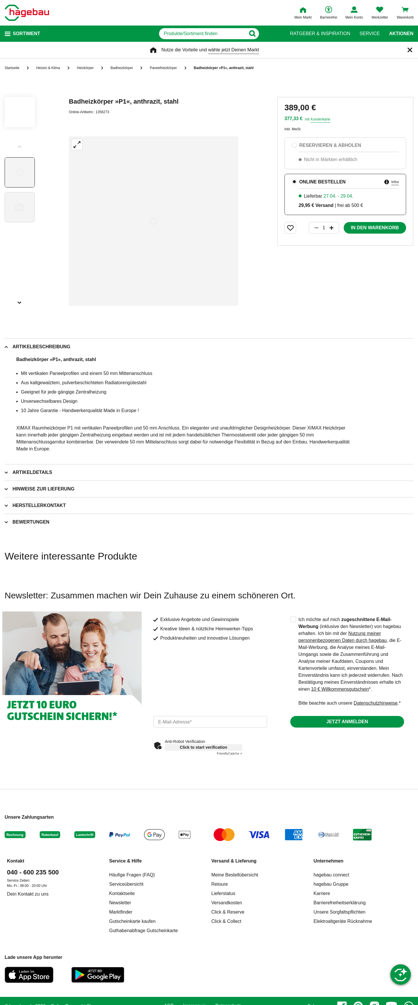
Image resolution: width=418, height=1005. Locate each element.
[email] (210, 721)
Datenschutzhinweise (375, 703)
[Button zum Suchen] (269, 33)
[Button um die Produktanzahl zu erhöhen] (334, 227)
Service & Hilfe (125, 860)
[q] (202, 33)
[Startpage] (27, 13)
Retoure (219, 884)
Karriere (322, 893)
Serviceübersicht (126, 884)
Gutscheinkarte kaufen (132, 921)
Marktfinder (120, 912)
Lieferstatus (223, 893)
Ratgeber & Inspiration (320, 33)
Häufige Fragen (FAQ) (132, 874)
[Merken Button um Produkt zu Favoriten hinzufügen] (290, 228)
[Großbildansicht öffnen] (153, 221)
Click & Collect (226, 921)
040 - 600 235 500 (33, 872)
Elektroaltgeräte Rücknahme (343, 921)
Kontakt (15, 860)
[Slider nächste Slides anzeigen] (20, 300)
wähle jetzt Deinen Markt (233, 49)
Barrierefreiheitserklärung (340, 902)
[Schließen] (409, 49)
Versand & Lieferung (234, 860)
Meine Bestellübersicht (234, 874)
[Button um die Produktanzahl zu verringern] (313, 227)
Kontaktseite (122, 893)
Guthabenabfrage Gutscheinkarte (143, 930)
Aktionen (401, 33)
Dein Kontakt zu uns (27, 894)
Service (369, 33)
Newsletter (120, 902)
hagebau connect (331, 874)
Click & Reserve (227, 912)
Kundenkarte (320, 119)
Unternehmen (328, 860)
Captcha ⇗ (229, 753)
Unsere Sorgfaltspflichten (339, 912)
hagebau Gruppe (331, 884)
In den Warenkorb (375, 227)
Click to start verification (203, 747)
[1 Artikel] (323, 227)
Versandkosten (226, 902)
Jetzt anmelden (347, 721)
